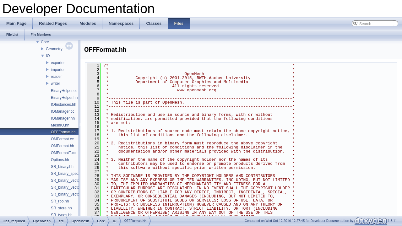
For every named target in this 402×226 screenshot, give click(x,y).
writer (55, 83)
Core (45, 42)
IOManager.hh (63, 118)
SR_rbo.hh (60, 201)
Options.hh (60, 160)
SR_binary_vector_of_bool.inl (75, 180)
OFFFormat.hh (63, 132)
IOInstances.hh (63, 104)
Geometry (54, 49)
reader (56, 76)
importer (58, 69)
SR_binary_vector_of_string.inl (76, 194)
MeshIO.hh (60, 125)
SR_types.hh (62, 215)
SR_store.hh (61, 208)
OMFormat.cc (62, 139)
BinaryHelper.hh (64, 97)
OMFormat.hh (62, 146)
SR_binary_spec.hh (67, 173)
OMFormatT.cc (63, 153)
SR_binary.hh (62, 166)
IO (48, 56)
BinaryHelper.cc (64, 91)
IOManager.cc (62, 111)
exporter (58, 63)
